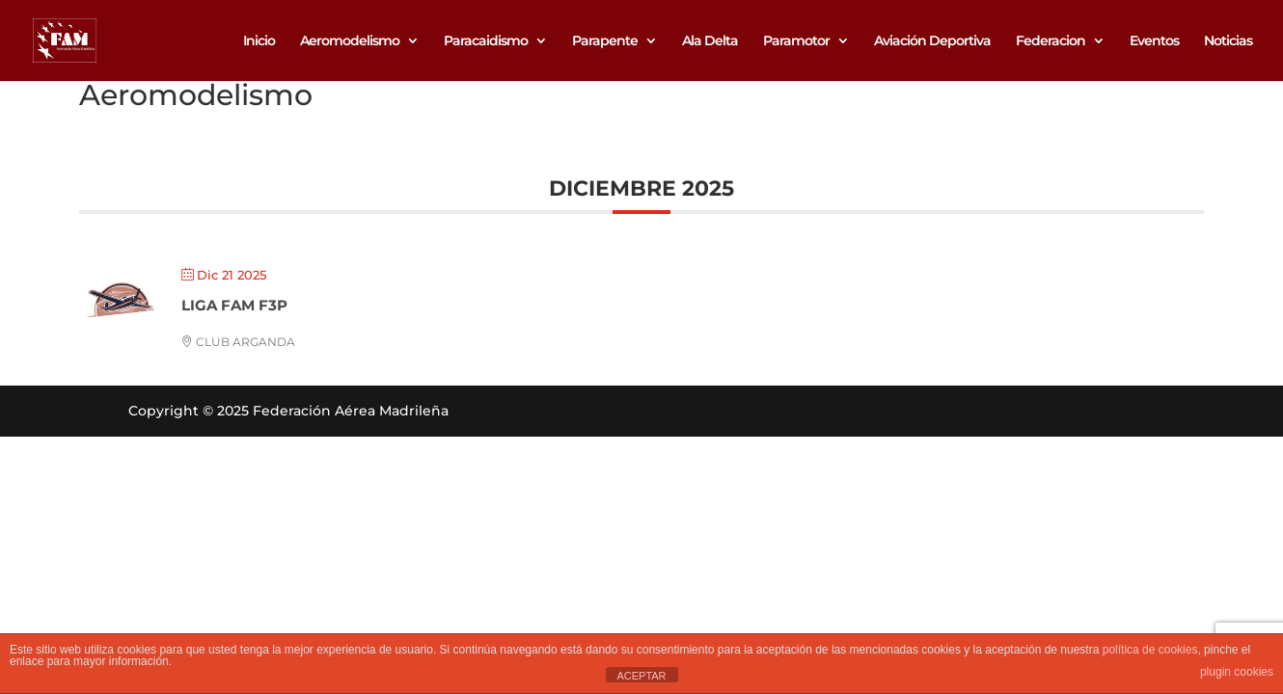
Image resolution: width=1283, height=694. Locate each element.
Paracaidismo (486, 41)
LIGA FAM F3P (234, 305)
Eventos (1154, 41)
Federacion (1050, 41)
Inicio (259, 41)
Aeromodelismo (349, 41)
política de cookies (1150, 649)
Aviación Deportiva (932, 41)
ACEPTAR (641, 675)
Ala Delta (710, 41)
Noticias (1228, 41)
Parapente (605, 41)
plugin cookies (1236, 672)
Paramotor (796, 41)
